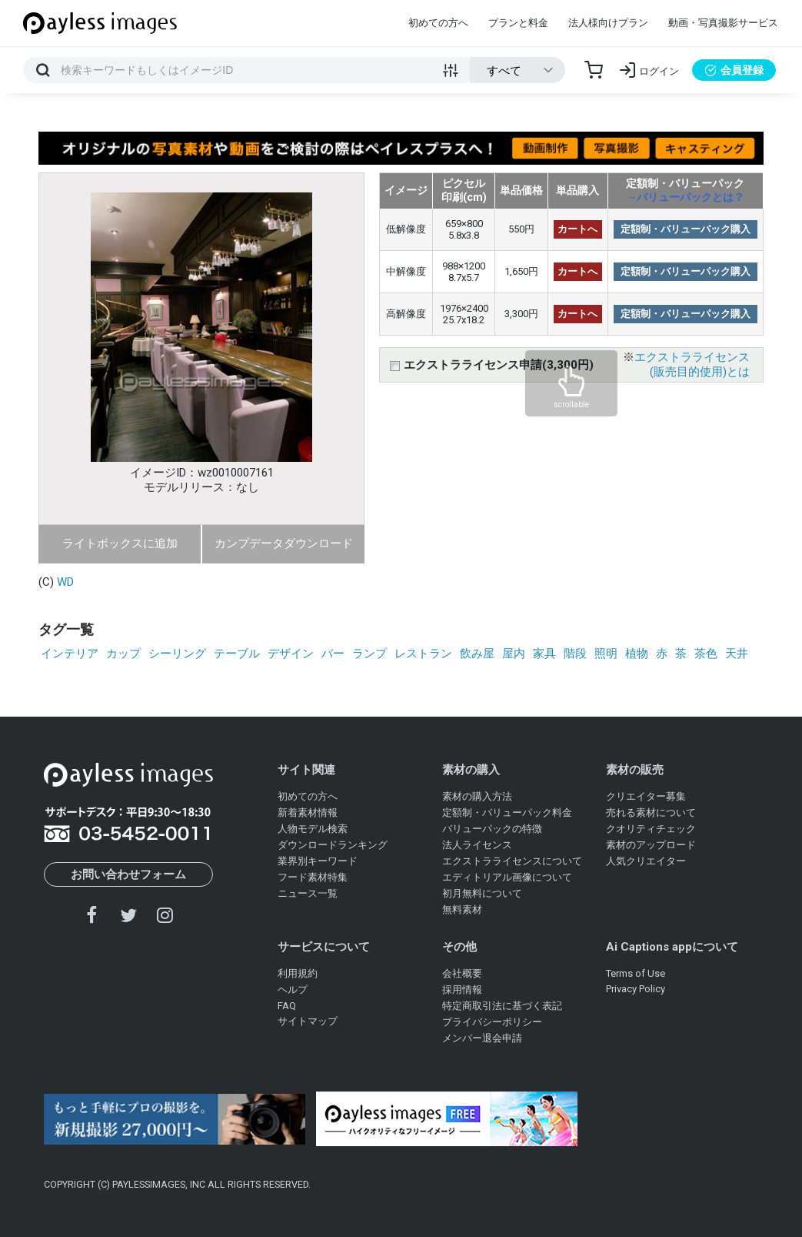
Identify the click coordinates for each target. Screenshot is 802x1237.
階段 (575, 653)
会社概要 (462, 973)
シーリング (177, 653)
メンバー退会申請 (482, 1038)
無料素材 (462, 909)
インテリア (69, 653)
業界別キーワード (318, 861)
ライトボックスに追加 (120, 543)
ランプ (369, 653)
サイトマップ (308, 1021)
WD (65, 582)
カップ (123, 653)
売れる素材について (651, 812)
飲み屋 (477, 653)
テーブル (237, 653)
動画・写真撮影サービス (723, 22)
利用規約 (298, 973)
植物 (636, 653)
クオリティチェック (651, 828)
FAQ (287, 1005)
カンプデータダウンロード (284, 543)
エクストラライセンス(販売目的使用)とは (692, 364)
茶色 (705, 653)
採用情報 (462, 989)
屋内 (513, 653)
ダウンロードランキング (333, 845)
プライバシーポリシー (492, 1022)
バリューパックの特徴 (492, 828)
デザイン (291, 653)
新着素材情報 (308, 812)
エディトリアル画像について (507, 877)
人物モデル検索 (313, 828)
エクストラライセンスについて (512, 861)
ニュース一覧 (308, 893)
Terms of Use (635, 973)
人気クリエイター (646, 861)
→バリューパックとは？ (685, 197)
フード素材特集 (313, 877)
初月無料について (482, 893)
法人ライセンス (477, 845)
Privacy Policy (635, 989)
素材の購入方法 (477, 796)
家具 (544, 653)
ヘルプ (293, 989)
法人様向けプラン (608, 22)
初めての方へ (438, 22)
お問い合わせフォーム (128, 874)
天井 (736, 653)
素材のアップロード (651, 845)
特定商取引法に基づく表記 (502, 1005)
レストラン (423, 653)
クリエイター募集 (646, 796)
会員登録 (734, 70)
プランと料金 (518, 22)
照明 (605, 653)
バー (332, 653)
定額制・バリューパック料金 (507, 812)
